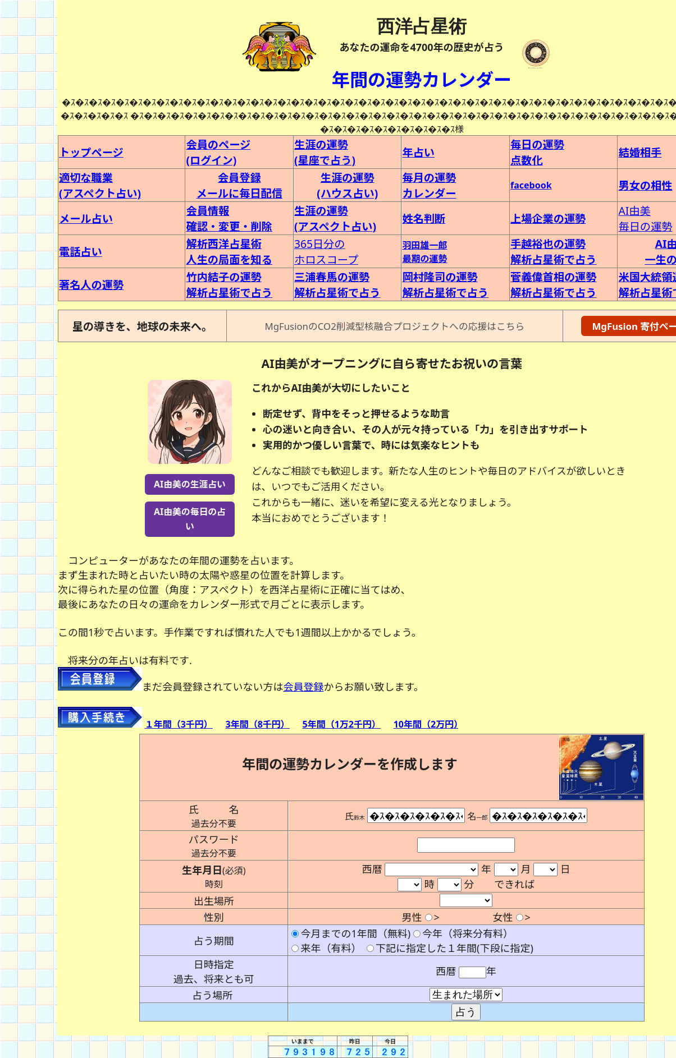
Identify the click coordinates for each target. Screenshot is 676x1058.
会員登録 (303, 686)
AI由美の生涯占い (190, 484)
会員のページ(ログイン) (218, 152)
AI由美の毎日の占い (190, 518)
